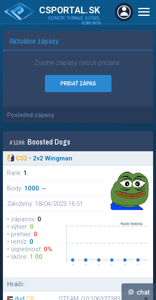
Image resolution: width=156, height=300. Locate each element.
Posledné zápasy (30, 115)
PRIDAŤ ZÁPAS (78, 83)
